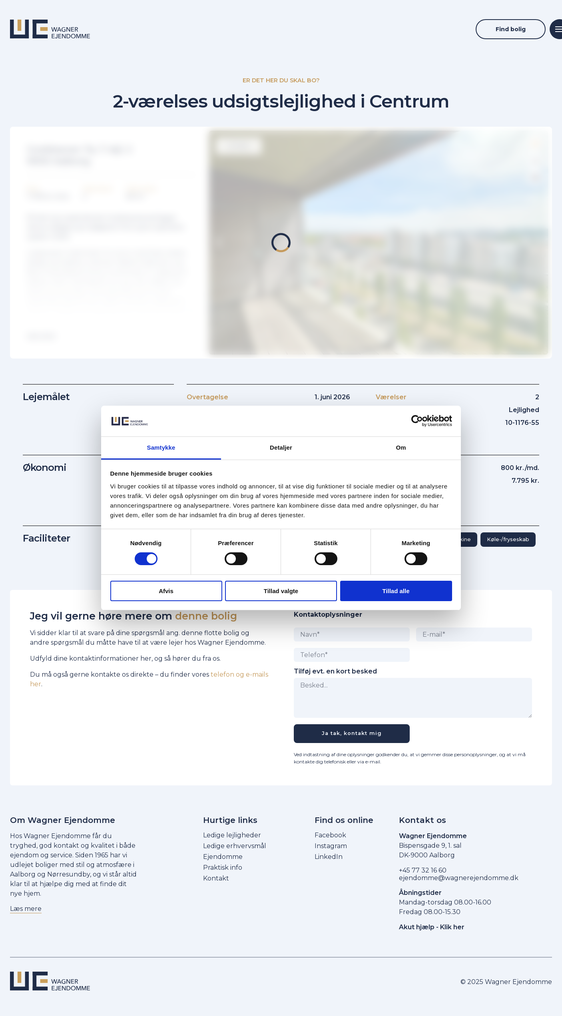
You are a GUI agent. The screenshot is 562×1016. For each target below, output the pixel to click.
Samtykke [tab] (161, 447)
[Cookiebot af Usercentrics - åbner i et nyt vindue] (417, 421)
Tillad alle (395, 591)
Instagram (331, 846)
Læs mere (26, 908)
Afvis (166, 591)
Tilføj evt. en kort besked (335, 671)
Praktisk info (222, 867)
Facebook (330, 835)
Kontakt (216, 878)
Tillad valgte (281, 591)
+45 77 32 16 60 (422, 870)
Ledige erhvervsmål (234, 846)
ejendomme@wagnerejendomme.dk (458, 878)
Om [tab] (401, 447)
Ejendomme (223, 857)
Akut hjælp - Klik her (431, 927)
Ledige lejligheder (232, 835)
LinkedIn (329, 857)
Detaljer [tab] (281, 447)
